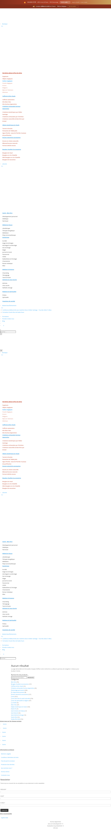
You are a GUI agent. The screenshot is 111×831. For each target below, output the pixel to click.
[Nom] (55, 799)
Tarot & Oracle (6, 277)
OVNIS (4, 256)
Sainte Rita (14, 717)
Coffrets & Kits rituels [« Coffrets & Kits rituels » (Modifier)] (8, 96)
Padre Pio (13, 709)
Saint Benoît (14, 713)
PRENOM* (3, 789)
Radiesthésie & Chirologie (9, 259)
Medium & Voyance (8, 269)
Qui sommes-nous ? (6, 768)
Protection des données (7, 764)
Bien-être (13, 682)
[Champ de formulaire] (4, 810)
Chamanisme (6, 261)
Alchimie (4, 283)
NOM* (2, 796)
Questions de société (8, 301)
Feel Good (5, 221)
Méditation (5, 233)
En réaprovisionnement (17, 692)
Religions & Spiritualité (9, 291)
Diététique (5, 219)
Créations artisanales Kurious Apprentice (22, 688)
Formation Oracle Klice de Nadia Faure (13, 312)
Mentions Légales (6, 754)
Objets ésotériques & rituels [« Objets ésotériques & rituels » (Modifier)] (10, 125)
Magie (4, 250)
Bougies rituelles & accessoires (19, 684)
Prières (4, 295)
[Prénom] (55, 792)
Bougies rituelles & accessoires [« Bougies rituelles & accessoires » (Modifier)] (11, 149)
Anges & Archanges (7, 243)
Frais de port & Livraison (8, 761)
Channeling (5, 273)
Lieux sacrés (5, 285)
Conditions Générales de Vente (9, 757)
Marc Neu (14, 705)
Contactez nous (5, 775)
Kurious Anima (5, 771)
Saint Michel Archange (17, 715)
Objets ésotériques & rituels (19, 707)
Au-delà (4, 241)
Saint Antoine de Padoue (18, 711)
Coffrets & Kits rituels (17, 686)
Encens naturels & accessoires (19, 694)
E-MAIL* (2, 803)
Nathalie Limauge (7, 288)
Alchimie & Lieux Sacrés (9, 280)
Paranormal (5, 254)
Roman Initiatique (7, 263)
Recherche (31, 677)
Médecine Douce (7, 225)
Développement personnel (10, 216)
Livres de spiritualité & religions (20, 700)
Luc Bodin (14, 702)
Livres (12, 696)
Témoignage (5, 275)
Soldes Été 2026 (15, 719)
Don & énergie (6, 247)
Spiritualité (5, 297)
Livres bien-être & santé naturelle (20, 698)
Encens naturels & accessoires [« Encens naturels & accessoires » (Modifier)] (11, 137)
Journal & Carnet (7, 252)
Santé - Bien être (7, 213)
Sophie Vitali (4, 818)
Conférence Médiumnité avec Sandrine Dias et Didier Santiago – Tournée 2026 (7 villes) (26, 310)
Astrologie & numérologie (9, 245)
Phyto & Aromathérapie (9, 235)
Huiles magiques (7, 81)
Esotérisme (5, 237)
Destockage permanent (17, 690)
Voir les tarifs (73, 6)
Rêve (3, 266)
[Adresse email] (55, 805)
